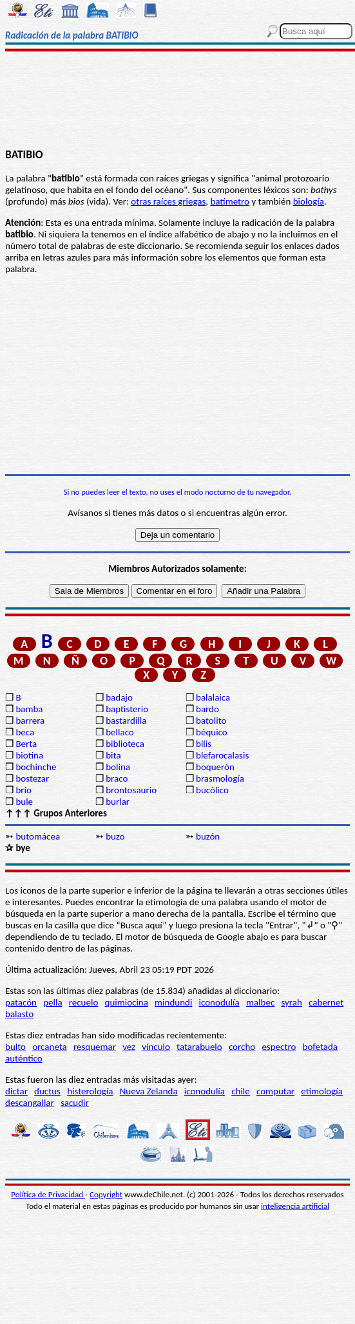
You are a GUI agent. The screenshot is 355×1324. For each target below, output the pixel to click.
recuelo (84, 1002)
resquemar (94, 1047)
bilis (203, 743)
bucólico (212, 790)
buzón (208, 836)
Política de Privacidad (48, 1194)
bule (24, 801)
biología (308, 201)
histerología (90, 1091)
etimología (322, 1091)
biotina (29, 755)
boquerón (215, 767)
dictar (16, 1091)
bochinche (35, 767)
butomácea (37, 836)
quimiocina (126, 1002)
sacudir (75, 1102)
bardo (207, 709)
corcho (242, 1047)
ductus (47, 1091)
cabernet (326, 1002)
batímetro (229, 201)
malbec (260, 1002)
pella (52, 1002)
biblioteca (125, 743)
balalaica (213, 697)
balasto (19, 1014)
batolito (211, 720)
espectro (279, 1047)
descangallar (29, 1102)
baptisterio (127, 709)
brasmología (220, 778)
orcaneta (49, 1047)
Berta (26, 743)
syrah (291, 1002)
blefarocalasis (222, 755)
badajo (119, 697)
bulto (15, 1047)
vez (128, 1047)
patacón (21, 1002)
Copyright (106, 1194)
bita (113, 755)
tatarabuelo (199, 1047)
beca (24, 732)
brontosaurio (131, 790)
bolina (118, 767)
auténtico (24, 1058)
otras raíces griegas (168, 201)
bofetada (320, 1047)
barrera (29, 720)
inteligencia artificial (295, 1206)
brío (23, 790)
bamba (29, 709)
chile (240, 1091)
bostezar (32, 778)
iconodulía (219, 1002)
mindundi (173, 1002)
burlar (118, 801)
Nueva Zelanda (149, 1091)
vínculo (156, 1047)
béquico (211, 732)
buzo (115, 836)
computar (275, 1091)
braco (117, 778)
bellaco (120, 732)
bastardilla (126, 720)
